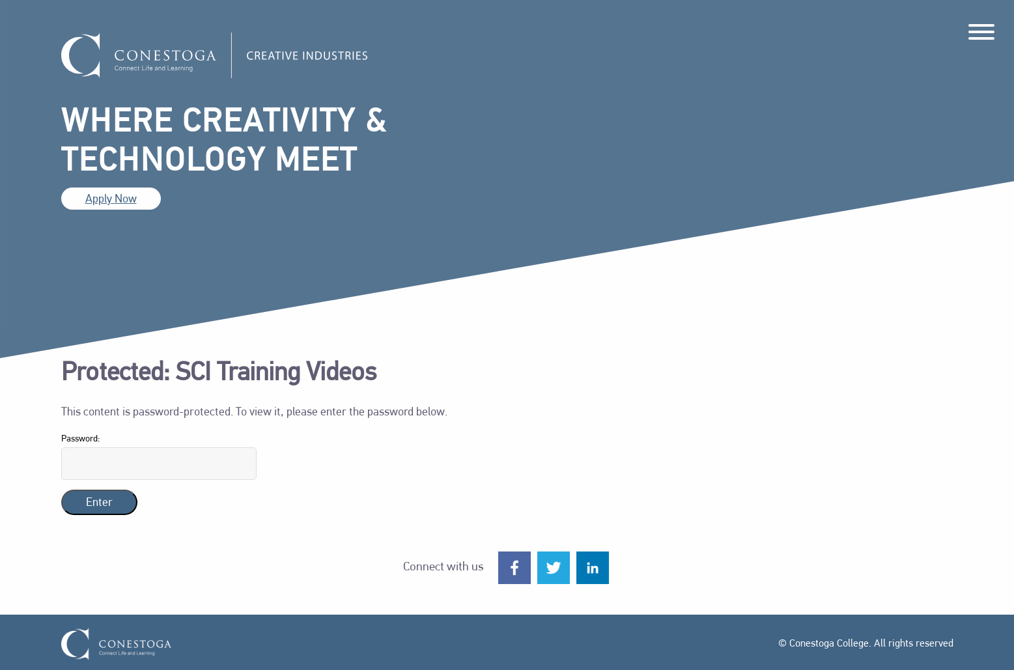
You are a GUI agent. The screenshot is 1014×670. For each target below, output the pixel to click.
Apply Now (111, 199)
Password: (159, 457)
